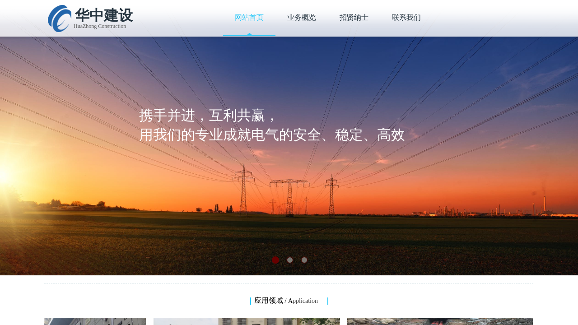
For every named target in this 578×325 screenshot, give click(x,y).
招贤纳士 (354, 17)
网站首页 (249, 17)
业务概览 (301, 17)
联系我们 (406, 17)
